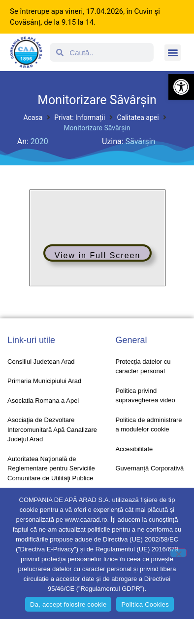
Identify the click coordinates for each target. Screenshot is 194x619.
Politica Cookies (145, 604)
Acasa (32, 117)
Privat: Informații (79, 117)
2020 (39, 141)
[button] (181, 87)
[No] (178, 552)
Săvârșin (141, 141)
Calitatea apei (138, 117)
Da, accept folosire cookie (68, 604)
